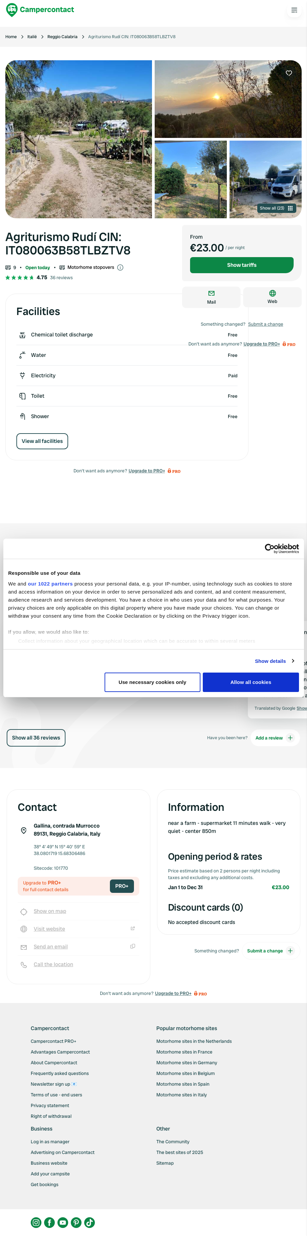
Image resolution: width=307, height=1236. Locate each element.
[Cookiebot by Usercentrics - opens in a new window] (270, 549)
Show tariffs (242, 264)
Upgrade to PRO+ (147, 471)
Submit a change (265, 324)
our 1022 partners (50, 584)
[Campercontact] (40, 10)
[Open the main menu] (294, 10)
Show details (270, 661)
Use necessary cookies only (152, 682)
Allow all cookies (251, 682)
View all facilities (42, 441)
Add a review (275, 738)
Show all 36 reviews (36, 737)
